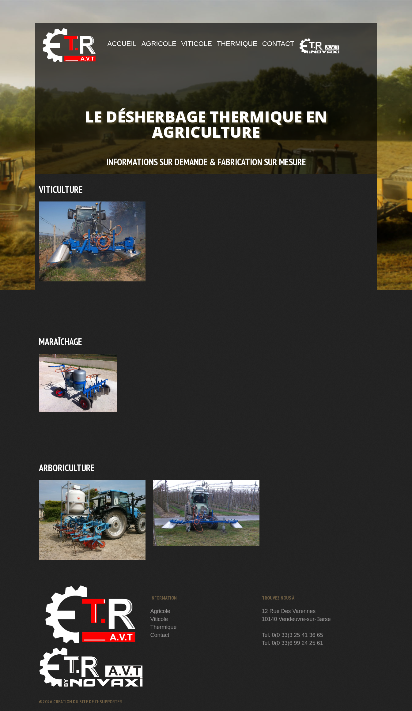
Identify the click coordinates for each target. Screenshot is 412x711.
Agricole (159, 43)
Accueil (122, 43)
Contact (278, 43)
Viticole (196, 43)
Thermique (237, 43)
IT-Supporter (108, 701)
